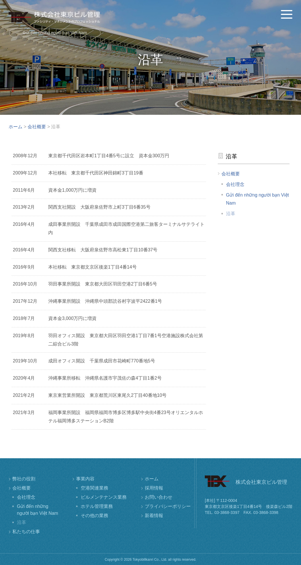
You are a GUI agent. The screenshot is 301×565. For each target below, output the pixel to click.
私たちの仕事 (26, 531)
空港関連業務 (94, 488)
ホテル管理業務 (97, 506)
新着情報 (154, 515)
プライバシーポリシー (168, 506)
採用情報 (154, 488)
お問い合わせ (158, 497)
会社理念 (235, 184)
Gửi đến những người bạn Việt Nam (55, 32)
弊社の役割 (23, 478)
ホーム (152, 478)
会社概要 (230, 173)
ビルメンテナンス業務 (104, 497)
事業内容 (85, 478)
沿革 (230, 213)
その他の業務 (94, 515)
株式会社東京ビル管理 (54, 17)
